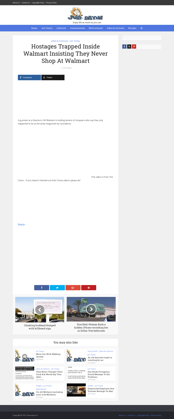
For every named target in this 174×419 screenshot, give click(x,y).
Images (39, 385)
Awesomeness (77, 28)
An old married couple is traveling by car (100, 358)
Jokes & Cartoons (115, 28)
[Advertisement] (65, 100)
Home (34, 28)
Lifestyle (61, 28)
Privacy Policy (51, 2)
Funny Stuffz (93, 351)
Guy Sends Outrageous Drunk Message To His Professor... (99, 374)
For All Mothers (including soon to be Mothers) (49, 393)
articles (90, 385)
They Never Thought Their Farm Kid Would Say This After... (49, 374)
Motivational (96, 28)
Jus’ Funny (47, 28)
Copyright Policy (38, 2)
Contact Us (26, 2)
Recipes (132, 28)
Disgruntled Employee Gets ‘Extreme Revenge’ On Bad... (101, 389)
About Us (16, 2)
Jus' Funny (75, 40)
